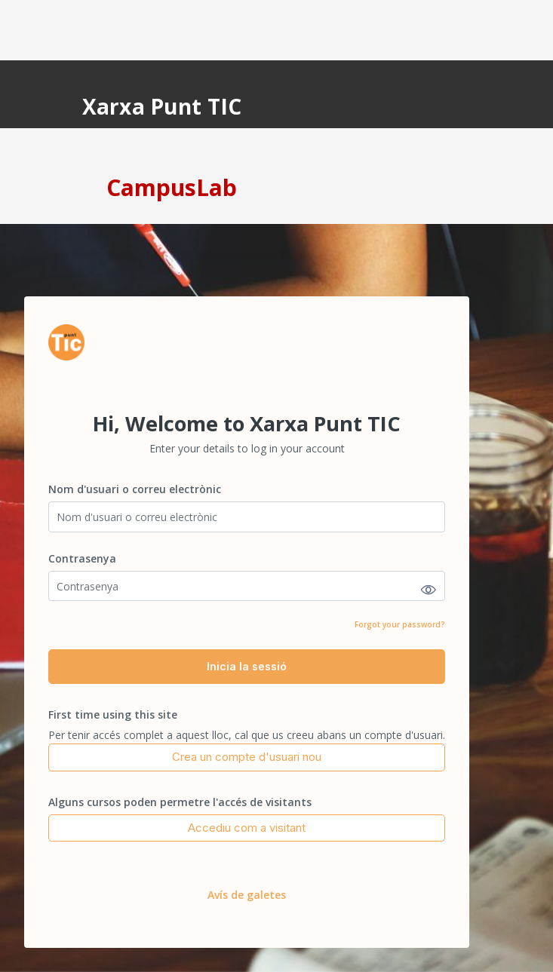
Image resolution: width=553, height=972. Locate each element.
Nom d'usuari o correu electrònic (134, 489)
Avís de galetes (246, 894)
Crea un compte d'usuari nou (246, 757)
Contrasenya (82, 558)
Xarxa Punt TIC (162, 106)
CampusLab (171, 187)
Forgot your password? (400, 624)
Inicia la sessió (247, 666)
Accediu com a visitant (247, 827)
